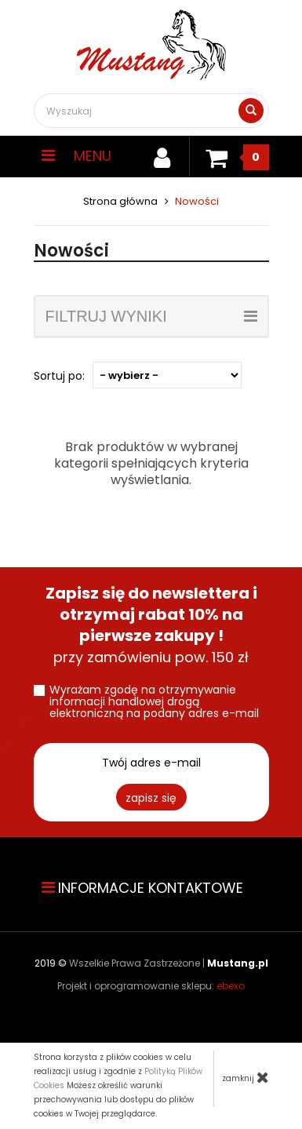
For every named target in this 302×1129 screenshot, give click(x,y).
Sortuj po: (59, 376)
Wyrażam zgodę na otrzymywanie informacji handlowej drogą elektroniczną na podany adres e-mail (154, 701)
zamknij (245, 1077)
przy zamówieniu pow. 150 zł (151, 625)
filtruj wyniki (151, 316)
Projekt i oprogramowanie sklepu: (151, 985)
